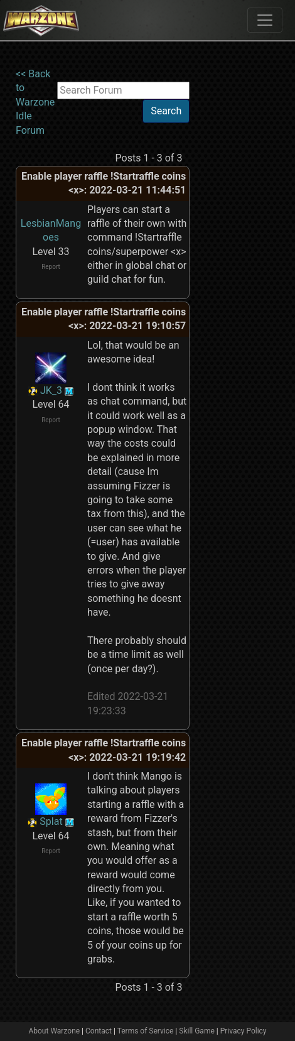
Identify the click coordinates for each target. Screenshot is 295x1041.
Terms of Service (145, 1031)
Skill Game (197, 1031)
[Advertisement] (241, 255)
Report (50, 266)
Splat (51, 821)
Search (166, 111)
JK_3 (51, 390)
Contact (98, 1031)
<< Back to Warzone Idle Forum (35, 102)
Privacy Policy (243, 1031)
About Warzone (54, 1031)
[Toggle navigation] (264, 20)
